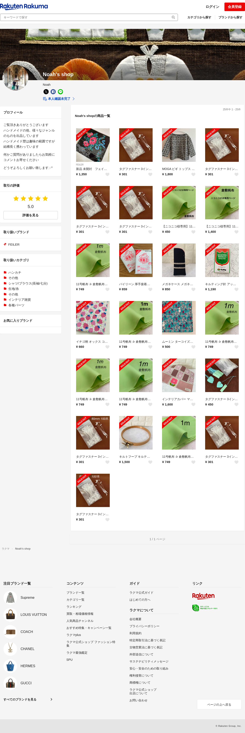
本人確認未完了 (57, 99)
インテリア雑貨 (19, 299)
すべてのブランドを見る (19, 699)
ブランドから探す (230, 17)
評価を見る (31, 215)
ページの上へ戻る (219, 704)
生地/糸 (13, 289)
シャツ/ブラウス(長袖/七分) (28, 283)
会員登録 (235, 7)
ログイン (212, 7)
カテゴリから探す (199, 17)
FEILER (80, 165)
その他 (13, 278)
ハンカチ (14, 272)
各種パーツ (16, 305)
